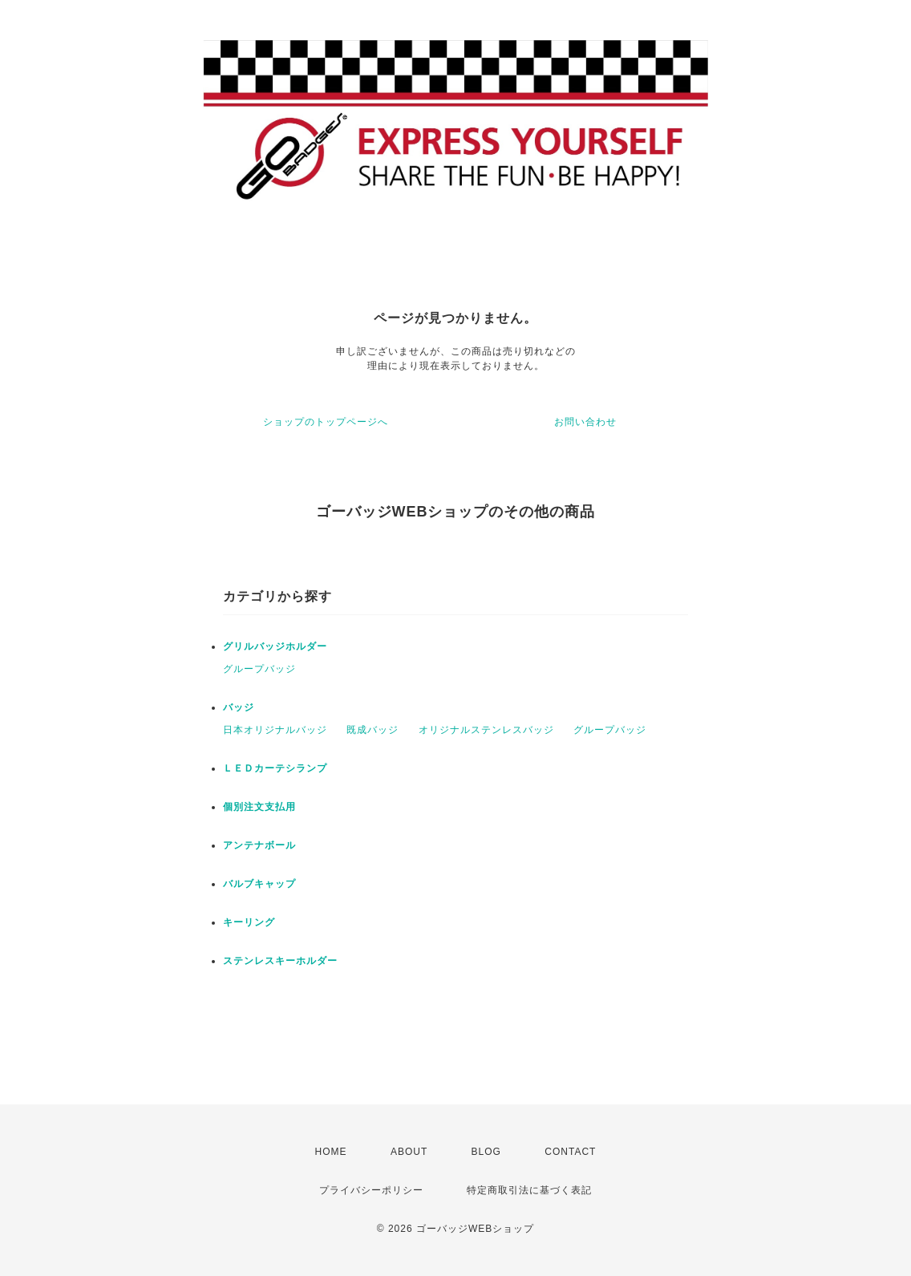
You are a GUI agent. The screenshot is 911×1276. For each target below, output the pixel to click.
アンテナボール (259, 845)
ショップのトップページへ (325, 421)
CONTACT (570, 1151)
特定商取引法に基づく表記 (529, 1190)
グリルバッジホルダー (275, 646)
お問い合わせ (585, 421)
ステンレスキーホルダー (280, 960)
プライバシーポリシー (371, 1190)
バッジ (238, 707)
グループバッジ (259, 668)
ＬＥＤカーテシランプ (275, 768)
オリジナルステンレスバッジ (486, 729)
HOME (331, 1151)
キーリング (249, 922)
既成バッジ (372, 729)
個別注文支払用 (259, 806)
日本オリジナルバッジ (275, 729)
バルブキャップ (259, 883)
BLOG (486, 1151)
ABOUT (409, 1151)
